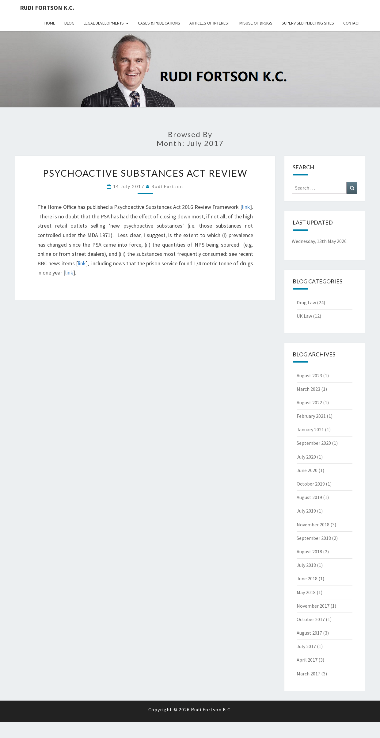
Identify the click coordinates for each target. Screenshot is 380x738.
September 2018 (314, 538)
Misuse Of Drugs (255, 23)
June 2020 (307, 470)
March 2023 (308, 389)
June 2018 (307, 578)
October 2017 (311, 619)
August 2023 (309, 375)
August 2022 (309, 402)
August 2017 (309, 633)
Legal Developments (104, 23)
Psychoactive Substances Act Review (145, 173)
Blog (69, 23)
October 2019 (311, 484)
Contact (351, 23)
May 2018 (306, 592)
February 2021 (311, 416)
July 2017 (306, 646)
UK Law (304, 316)
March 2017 (308, 674)
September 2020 (314, 443)
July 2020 (306, 457)
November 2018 (313, 524)
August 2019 (309, 497)
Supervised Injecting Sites (308, 23)
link (246, 206)
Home (49, 23)
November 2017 (313, 606)
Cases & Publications (159, 23)
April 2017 (307, 660)
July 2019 (306, 511)
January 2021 (310, 429)
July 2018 (306, 565)
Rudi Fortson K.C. (47, 7)
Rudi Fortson (167, 186)
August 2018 (309, 551)
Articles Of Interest (209, 23)
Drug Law (306, 302)
